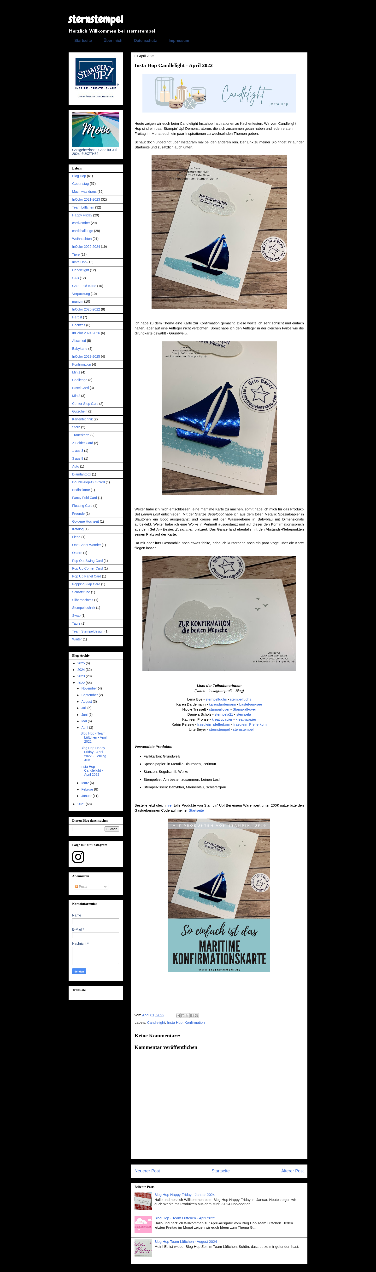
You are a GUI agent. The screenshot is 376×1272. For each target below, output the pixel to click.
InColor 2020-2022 (86, 309)
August (87, 701)
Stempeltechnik (83, 608)
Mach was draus (84, 191)
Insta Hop (174, 1022)
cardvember (81, 223)
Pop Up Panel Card (86, 576)
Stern (76, 427)
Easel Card (80, 388)
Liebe (76, 537)
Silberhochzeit (82, 600)
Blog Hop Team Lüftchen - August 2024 (185, 1241)
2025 (81, 663)
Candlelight (156, 1022)
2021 (81, 804)
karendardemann (222, 704)
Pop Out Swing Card (87, 561)
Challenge (79, 380)
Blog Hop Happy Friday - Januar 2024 (184, 1195)
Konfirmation (195, 1022)
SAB (75, 278)
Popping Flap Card (86, 584)
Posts (81, 886)
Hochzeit (78, 325)
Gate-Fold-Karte (84, 286)
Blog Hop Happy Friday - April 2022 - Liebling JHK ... (93, 754)
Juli (84, 708)
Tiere (76, 254)
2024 (81, 670)
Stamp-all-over (244, 709)
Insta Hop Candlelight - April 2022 (92, 771)
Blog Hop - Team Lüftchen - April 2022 (184, 1218)
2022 (81, 683)
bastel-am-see (250, 704)
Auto (75, 466)
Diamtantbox (81, 474)
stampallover (219, 709)
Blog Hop (79, 176)
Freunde (78, 513)
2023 (81, 676)
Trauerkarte (80, 435)
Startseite (83, 41)
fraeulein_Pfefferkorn (250, 724)
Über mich (113, 41)
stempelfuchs (216, 699)
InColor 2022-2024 (86, 247)
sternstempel (95, 19)
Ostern (77, 553)
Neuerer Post (147, 1171)
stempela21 (224, 714)
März (85, 783)
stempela (243, 714)
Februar (87, 789)
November (89, 688)
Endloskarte (81, 490)
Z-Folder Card (82, 443)
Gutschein (79, 411)
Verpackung (81, 294)
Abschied (79, 341)
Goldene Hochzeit (85, 521)
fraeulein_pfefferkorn (213, 724)
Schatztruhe (81, 592)
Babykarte (79, 349)
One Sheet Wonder (86, 545)
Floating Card (82, 506)
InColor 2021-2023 (86, 199)
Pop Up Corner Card (87, 568)
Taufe (76, 623)
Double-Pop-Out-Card (88, 482)
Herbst (77, 317)
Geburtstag (80, 184)
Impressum (179, 41)
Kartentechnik (82, 419)
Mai (84, 721)
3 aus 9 (77, 458)
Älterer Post (292, 1171)
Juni (84, 715)
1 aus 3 (77, 450)
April (85, 727)
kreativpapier (222, 719)
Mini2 (76, 396)
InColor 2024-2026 (86, 333)
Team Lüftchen (83, 207)
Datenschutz (145, 41)
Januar (87, 796)
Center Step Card (85, 404)
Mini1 (76, 372)
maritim (77, 301)
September (90, 695)
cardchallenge (82, 231)
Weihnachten (82, 239)
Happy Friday (82, 215)
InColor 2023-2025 (86, 356)
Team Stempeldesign (88, 631)
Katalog (77, 529)
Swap (76, 615)
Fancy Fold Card (84, 498)
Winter (77, 639)
